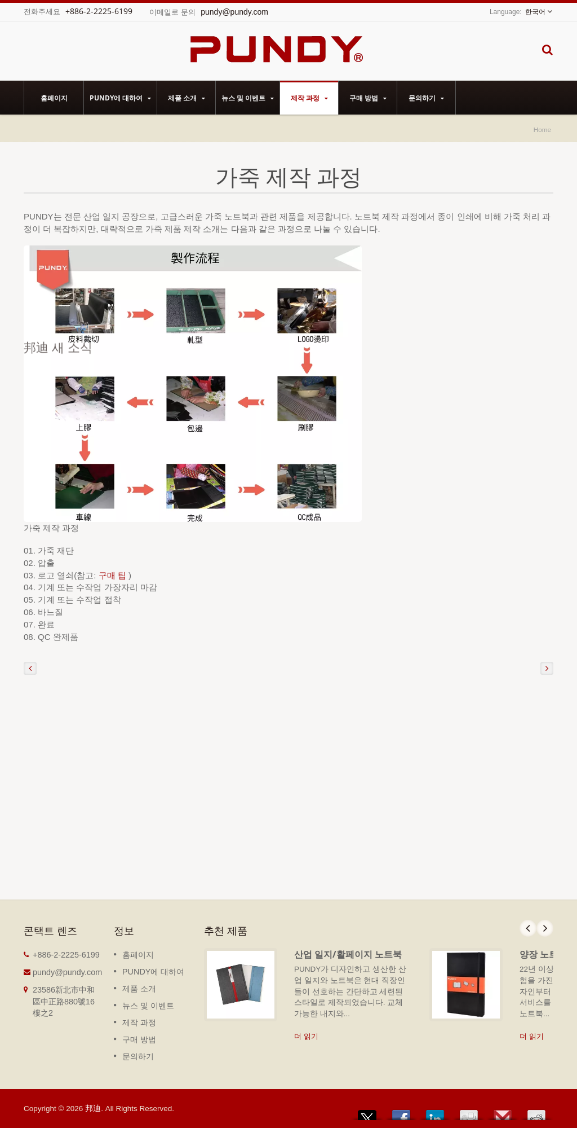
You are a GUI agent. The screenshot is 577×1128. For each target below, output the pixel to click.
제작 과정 (309, 98)
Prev (528, 928)
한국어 (535, 12)
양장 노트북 (543, 954)
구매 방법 (368, 98)
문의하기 (426, 98)
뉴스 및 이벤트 (247, 98)
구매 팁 (113, 575)
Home (542, 129)
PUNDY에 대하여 (120, 98)
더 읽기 (306, 1036)
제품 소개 (186, 98)
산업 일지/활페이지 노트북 (348, 954)
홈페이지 (53, 98)
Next (544, 928)
